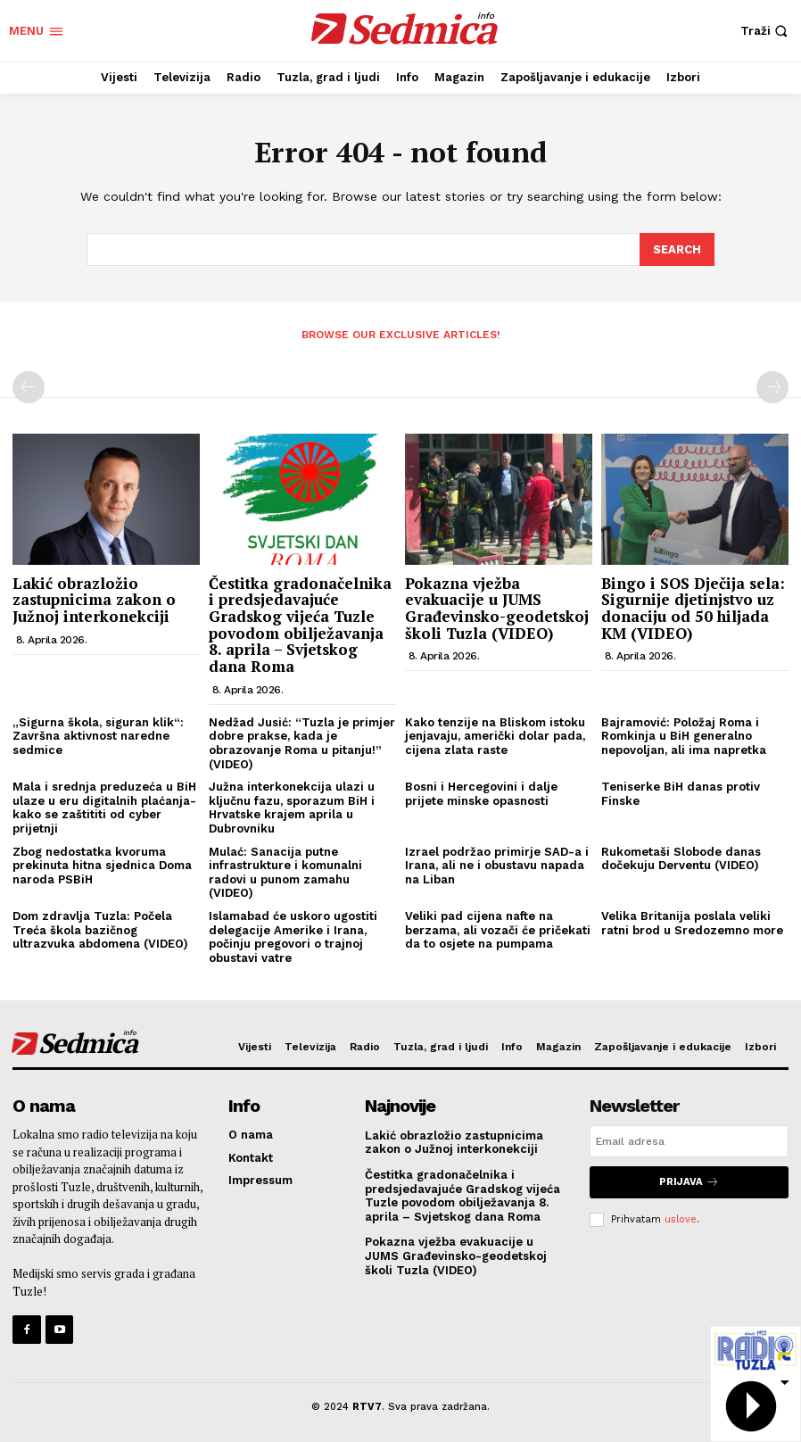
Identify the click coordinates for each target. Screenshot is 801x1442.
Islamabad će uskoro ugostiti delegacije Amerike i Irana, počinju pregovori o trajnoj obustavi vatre (293, 936)
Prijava (689, 1181)
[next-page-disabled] (772, 386)
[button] (766, 30)
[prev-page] (28, 386)
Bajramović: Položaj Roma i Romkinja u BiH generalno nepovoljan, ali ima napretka (683, 735)
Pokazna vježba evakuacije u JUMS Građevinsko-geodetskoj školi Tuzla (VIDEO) (497, 607)
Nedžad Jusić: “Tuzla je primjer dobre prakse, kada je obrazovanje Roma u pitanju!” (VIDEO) (302, 742)
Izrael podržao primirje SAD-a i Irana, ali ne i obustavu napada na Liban (497, 863)
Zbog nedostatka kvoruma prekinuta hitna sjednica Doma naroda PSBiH (102, 863)
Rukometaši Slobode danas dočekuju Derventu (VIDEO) (681, 857)
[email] (689, 1140)
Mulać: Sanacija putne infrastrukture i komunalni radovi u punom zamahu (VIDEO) (285, 871)
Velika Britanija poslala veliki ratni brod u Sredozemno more (692, 922)
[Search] (677, 249)
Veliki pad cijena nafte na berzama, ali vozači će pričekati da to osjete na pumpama (497, 928)
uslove (681, 1216)
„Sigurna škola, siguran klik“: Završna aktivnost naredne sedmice (98, 735)
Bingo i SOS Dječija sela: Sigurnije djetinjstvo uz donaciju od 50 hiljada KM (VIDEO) (693, 607)
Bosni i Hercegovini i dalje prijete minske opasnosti (481, 793)
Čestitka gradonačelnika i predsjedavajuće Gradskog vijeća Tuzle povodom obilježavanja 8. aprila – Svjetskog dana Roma (300, 623)
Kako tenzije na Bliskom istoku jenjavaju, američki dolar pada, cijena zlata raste (495, 735)
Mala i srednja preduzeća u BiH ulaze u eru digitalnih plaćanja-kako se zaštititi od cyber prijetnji (104, 806)
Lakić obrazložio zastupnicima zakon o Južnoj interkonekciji (94, 599)
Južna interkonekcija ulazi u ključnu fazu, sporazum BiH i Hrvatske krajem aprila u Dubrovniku (292, 806)
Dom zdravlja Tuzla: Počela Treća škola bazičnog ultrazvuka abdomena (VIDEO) (100, 928)
